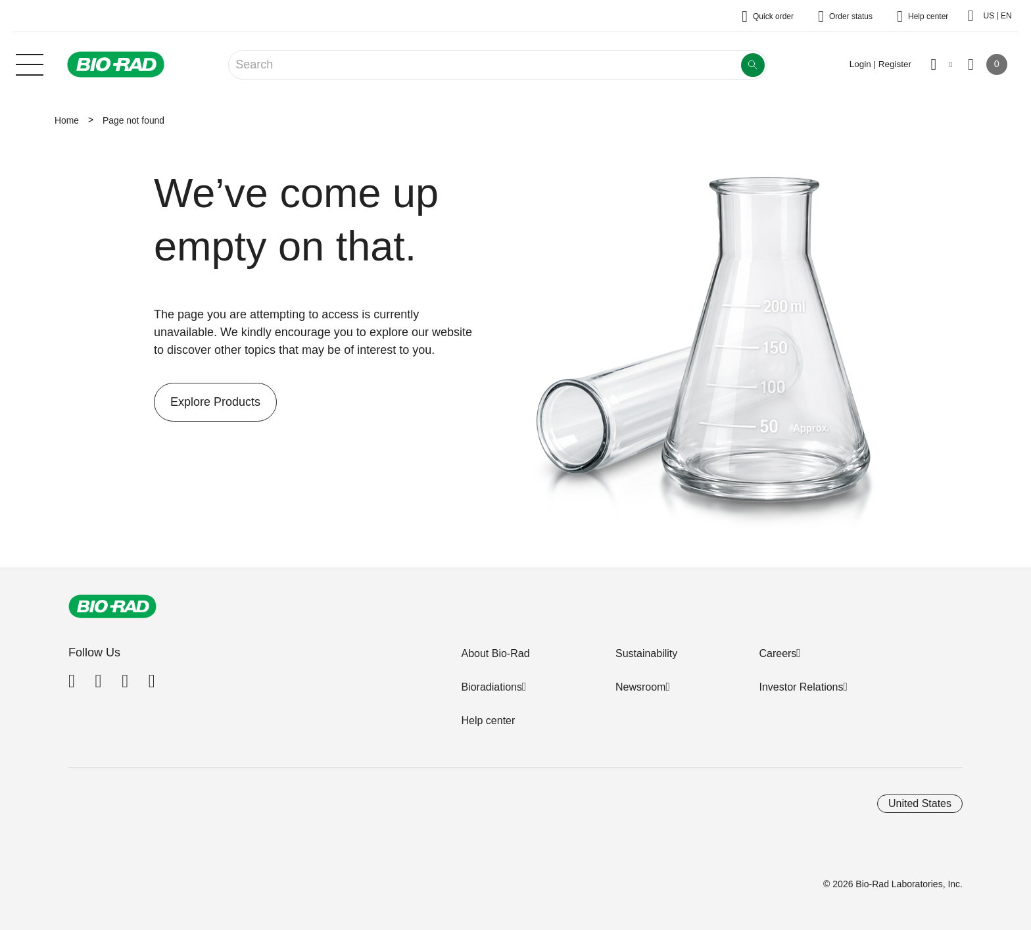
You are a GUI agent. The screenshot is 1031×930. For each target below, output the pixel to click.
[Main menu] (29, 63)
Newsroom (640, 687)
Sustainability (646, 653)
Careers (777, 653)
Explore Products (207, 402)
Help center (488, 720)
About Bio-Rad (495, 653)
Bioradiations (491, 687)
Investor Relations (801, 687)
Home (67, 120)
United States (919, 803)
